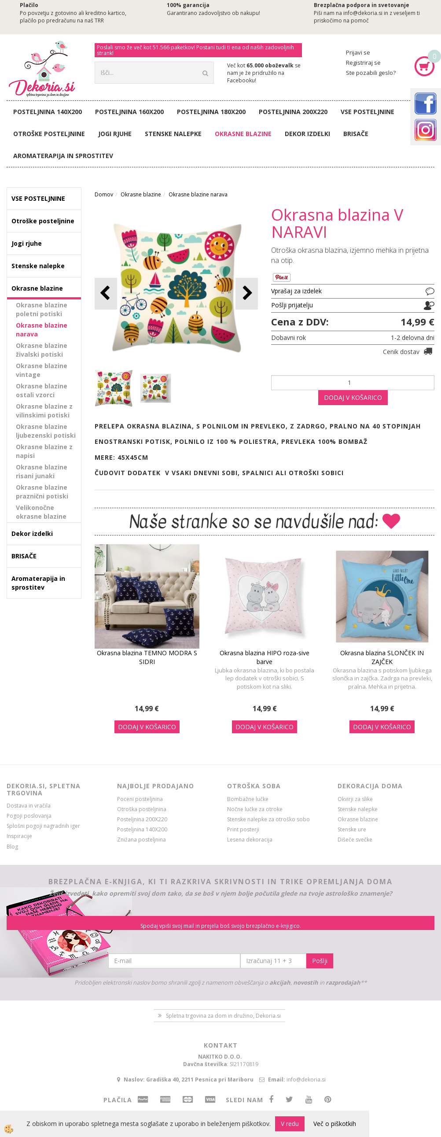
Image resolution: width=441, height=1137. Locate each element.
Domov (104, 194)
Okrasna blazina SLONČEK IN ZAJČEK (382, 657)
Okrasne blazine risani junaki (41, 471)
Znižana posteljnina (141, 839)
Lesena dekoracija (249, 839)
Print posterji (243, 829)
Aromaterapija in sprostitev (63, 155)
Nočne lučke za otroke (255, 809)
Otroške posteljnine (49, 133)
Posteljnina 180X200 (211, 111)
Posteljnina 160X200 (129, 111)
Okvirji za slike (355, 799)
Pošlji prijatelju (292, 305)
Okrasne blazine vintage (41, 370)
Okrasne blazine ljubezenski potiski (46, 430)
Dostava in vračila (29, 805)
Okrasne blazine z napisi (44, 451)
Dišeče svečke (355, 839)
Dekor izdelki (307, 133)
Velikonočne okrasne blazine (41, 512)
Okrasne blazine (243, 133)
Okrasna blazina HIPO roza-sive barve (264, 657)
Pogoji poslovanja (29, 816)
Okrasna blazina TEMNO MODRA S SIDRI (147, 657)
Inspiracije (19, 836)
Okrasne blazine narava (41, 329)
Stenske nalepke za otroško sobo (268, 819)
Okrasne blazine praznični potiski (42, 491)
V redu (290, 1123)
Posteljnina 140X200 (47, 111)
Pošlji (319, 960)
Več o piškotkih (334, 1123)
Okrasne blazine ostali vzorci (41, 390)
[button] (246, 293)
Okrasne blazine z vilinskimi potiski (44, 410)
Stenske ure (352, 829)
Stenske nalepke (173, 133)
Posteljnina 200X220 (293, 111)
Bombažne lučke (247, 799)
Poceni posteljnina (140, 799)
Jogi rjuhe (115, 133)
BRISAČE (355, 133)
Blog (12, 846)
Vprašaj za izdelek (296, 291)
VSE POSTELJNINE (367, 111)
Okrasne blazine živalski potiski (41, 349)
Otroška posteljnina (141, 809)
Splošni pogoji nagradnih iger (43, 826)
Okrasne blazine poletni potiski (41, 309)
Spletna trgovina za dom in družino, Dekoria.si (223, 1015)
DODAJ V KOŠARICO (353, 397)
